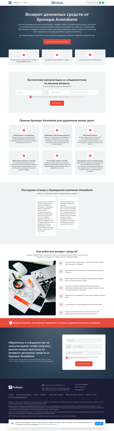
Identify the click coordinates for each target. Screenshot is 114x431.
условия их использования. (48, 424)
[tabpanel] (46, 236)
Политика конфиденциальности (18, 397)
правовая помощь (92, 2)
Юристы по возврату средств (74, 394)
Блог (25, 3)
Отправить (57, 103)
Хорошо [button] (99, 423)
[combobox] (46, 92)
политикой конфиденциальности (76, 96)
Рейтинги (17, 3)
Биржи (36, 394)
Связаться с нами (91, 394)
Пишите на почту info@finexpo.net (53, 385)
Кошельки (43, 394)
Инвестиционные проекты (24, 394)
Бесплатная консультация (57, 42)
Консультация (84, 364)
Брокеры (11, 394)
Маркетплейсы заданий (56, 394)
